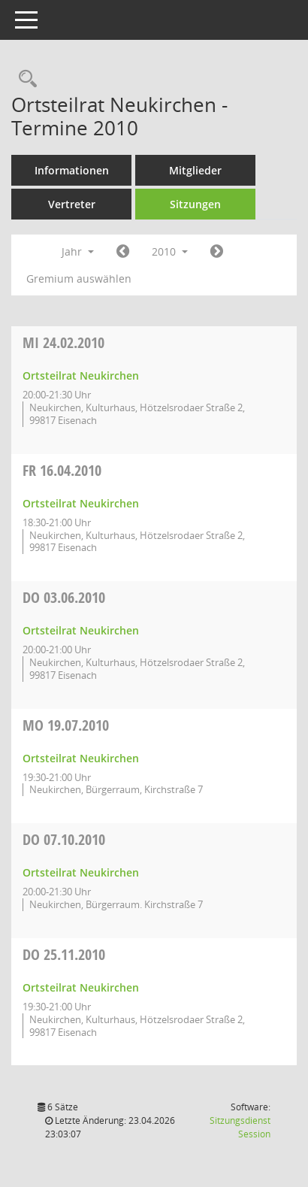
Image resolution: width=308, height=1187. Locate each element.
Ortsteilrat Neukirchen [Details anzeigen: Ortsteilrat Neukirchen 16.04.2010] (81, 503)
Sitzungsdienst (240, 1127)
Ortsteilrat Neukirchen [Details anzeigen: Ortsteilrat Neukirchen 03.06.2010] (81, 630)
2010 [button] (170, 251)
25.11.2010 (64, 954)
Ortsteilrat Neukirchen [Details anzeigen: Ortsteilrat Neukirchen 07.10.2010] (81, 872)
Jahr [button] (78, 251)
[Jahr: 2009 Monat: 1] (122, 251)
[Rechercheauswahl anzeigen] (24, 79)
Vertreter (71, 204)
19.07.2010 (66, 725)
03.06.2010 (64, 597)
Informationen (72, 170)
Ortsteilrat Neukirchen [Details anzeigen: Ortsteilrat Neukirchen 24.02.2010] (81, 375)
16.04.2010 (62, 470)
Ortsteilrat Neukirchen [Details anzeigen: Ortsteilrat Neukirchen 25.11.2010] (81, 987)
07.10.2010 (64, 839)
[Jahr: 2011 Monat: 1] (216, 251)
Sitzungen (195, 204)
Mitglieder (195, 170)
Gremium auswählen (78, 278)
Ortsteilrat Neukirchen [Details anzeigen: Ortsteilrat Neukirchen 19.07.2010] (81, 758)
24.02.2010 (63, 342)
